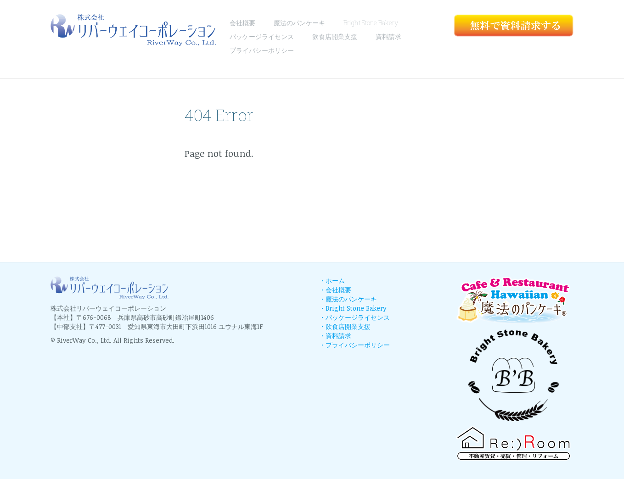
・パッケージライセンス (354, 317)
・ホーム (332, 280)
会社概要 (242, 22)
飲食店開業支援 (334, 36)
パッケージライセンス (262, 36)
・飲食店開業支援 (345, 326)
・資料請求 (335, 335)
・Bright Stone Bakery (353, 308)
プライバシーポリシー (262, 50)
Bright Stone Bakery (370, 22)
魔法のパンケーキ (299, 22)
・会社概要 (335, 289)
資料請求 (388, 36)
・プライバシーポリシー (354, 344)
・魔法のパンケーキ (348, 299)
